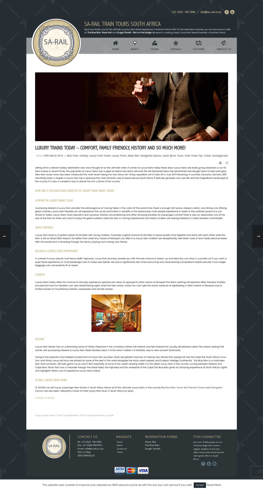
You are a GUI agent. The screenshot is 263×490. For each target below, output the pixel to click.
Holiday (83, 155)
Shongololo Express (150, 155)
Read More (214, 485)
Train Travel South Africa (93, 415)
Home (115, 49)
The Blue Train (152, 445)
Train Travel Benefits (67, 415)
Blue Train (72, 155)
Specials (176, 49)
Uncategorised (220, 155)
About (135, 49)
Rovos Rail (182, 388)
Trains (155, 49)
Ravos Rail (133, 155)
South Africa (169, 155)
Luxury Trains (119, 155)
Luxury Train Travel (99, 155)
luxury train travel (45, 415)
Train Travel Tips (194, 155)
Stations (199, 49)
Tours (180, 155)
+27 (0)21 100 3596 (183, 12)
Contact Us (223, 49)
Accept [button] (200, 485)
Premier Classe (197, 388)
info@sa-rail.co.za (211, 12)
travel (110, 415)
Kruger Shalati (152, 449)
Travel (207, 155)
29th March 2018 (53, 155)
